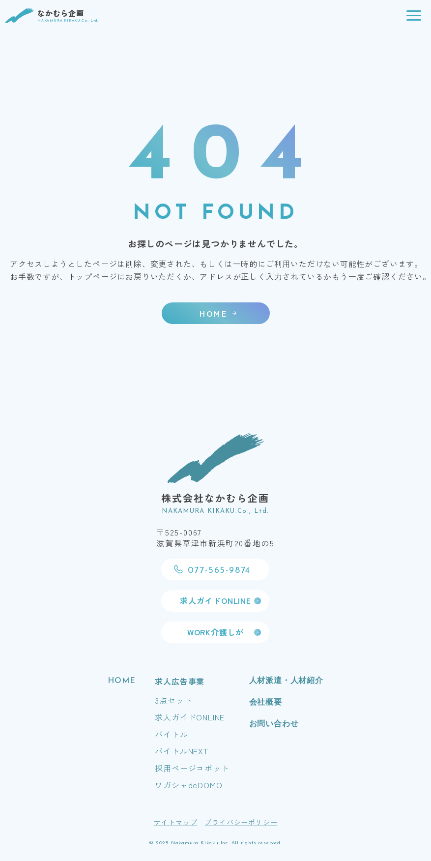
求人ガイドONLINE (190, 717)
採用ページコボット (192, 768)
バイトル (171, 734)
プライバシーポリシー (240, 822)
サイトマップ (176, 822)
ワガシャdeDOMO (188, 785)
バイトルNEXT (181, 751)
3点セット (173, 700)
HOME (121, 681)
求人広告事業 (179, 681)
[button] (413, 15)
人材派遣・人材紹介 (286, 681)
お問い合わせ (274, 724)
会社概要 (265, 703)
